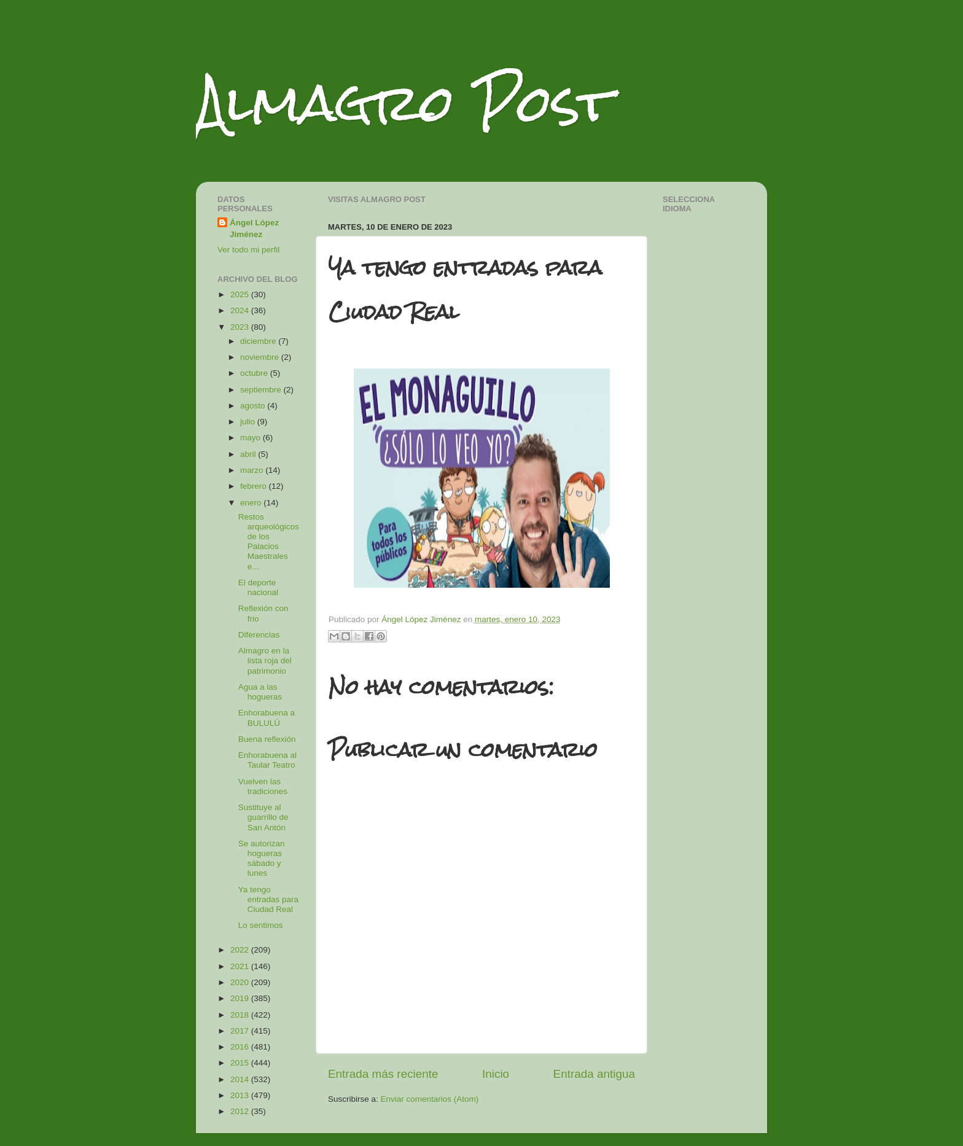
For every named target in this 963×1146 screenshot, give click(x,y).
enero (251, 502)
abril (249, 454)
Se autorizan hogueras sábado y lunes (261, 858)
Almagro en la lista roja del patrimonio (265, 660)
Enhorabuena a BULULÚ (266, 717)
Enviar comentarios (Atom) (430, 1099)
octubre (255, 373)
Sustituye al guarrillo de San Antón (263, 817)
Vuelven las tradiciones (262, 786)
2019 (240, 998)
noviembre (260, 357)
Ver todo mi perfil (248, 249)
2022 (240, 949)
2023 (240, 327)
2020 (240, 982)
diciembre (259, 341)
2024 (240, 310)
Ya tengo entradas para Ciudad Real (268, 899)
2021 (240, 966)
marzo (252, 470)
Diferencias (259, 634)
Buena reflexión (267, 739)
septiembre (262, 389)
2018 (240, 1014)
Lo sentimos (260, 925)
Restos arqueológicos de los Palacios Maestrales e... (268, 541)
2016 (240, 1046)
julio (248, 421)
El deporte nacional (258, 587)
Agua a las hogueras (260, 691)
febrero (254, 486)
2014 (240, 1079)
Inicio (495, 1073)
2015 (240, 1062)
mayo (251, 437)
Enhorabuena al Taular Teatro (267, 760)
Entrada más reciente (383, 1073)
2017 (240, 1030)
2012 (240, 1111)
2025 (240, 294)
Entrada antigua (594, 1073)
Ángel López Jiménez (254, 228)
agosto (253, 405)
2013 (240, 1095)
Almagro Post (404, 103)
